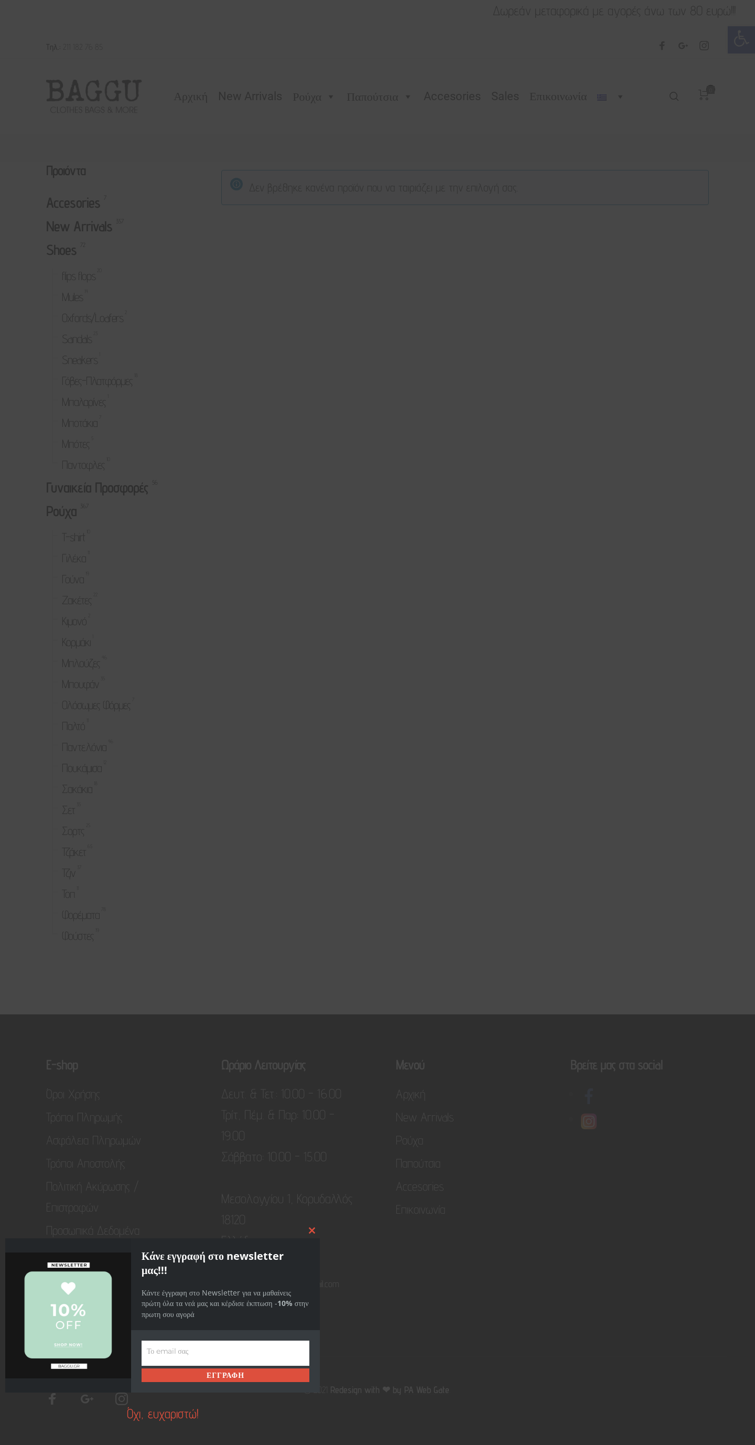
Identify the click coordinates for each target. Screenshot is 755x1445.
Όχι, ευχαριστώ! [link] (163, 1413)
